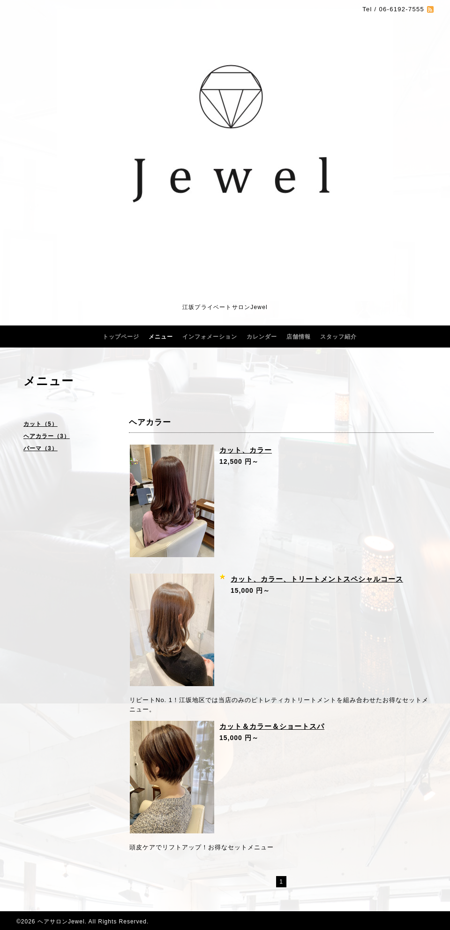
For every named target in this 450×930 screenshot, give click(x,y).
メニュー (161, 336)
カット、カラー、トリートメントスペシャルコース (317, 579)
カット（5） (40, 424)
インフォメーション (209, 336)
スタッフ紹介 (338, 336)
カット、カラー (245, 450)
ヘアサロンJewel (61, 921)
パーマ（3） (40, 448)
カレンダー (262, 336)
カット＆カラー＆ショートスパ (271, 726)
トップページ (121, 336)
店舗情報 (298, 336)
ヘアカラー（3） (46, 436)
